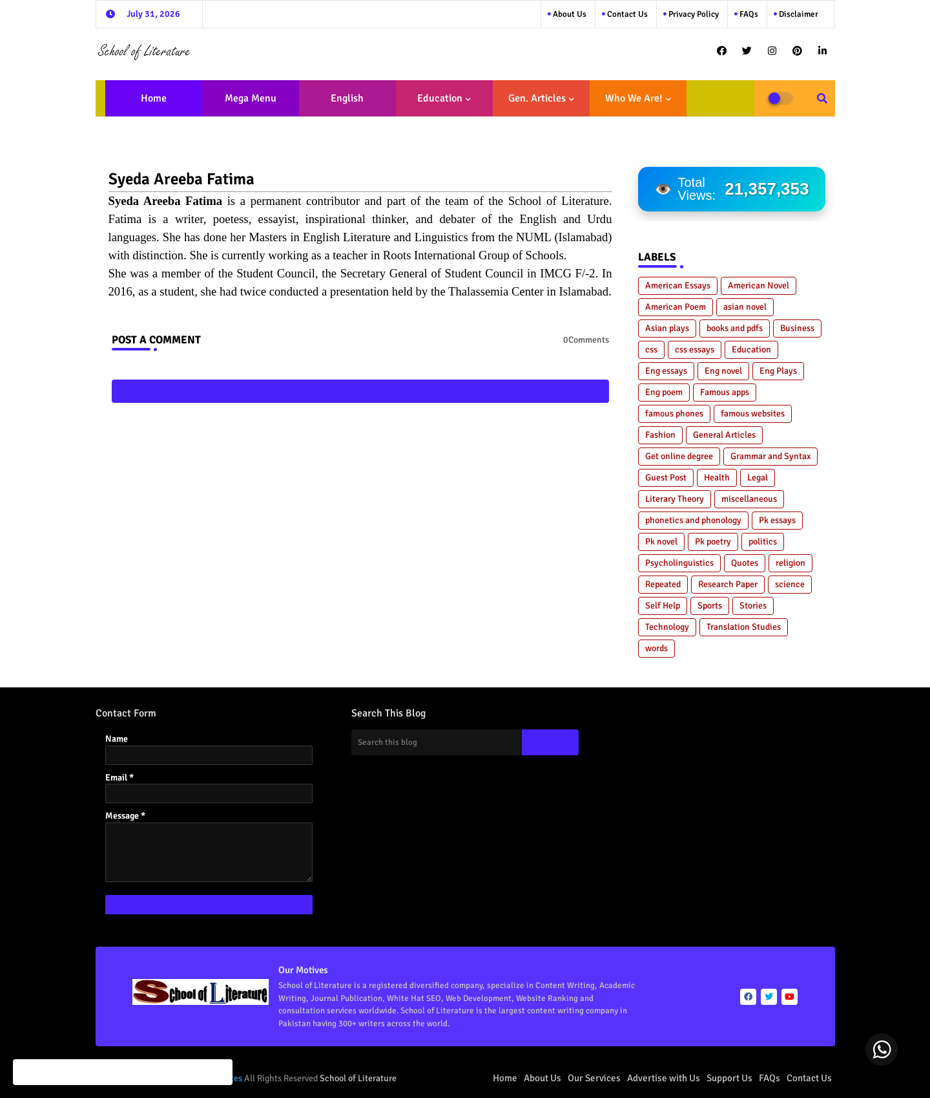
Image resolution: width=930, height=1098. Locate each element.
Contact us (626, 14)
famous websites (753, 413)
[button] (822, 98)
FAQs (748, 14)
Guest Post (666, 477)
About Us (568, 14)
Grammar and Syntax (770, 456)
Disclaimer (797, 14)
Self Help (662, 605)
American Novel (758, 285)
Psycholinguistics (679, 562)
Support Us (729, 1078)
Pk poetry (713, 541)
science (790, 584)
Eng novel (723, 370)
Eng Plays (778, 370)
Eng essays (666, 370)
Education (439, 98)
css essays (694, 349)
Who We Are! (634, 98)
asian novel (745, 306)
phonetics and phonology (693, 520)
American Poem (675, 306)
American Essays (677, 285)
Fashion (660, 434)
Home (154, 98)
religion (790, 562)
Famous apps (724, 392)
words (656, 648)
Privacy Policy (692, 14)
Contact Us (809, 1078)
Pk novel (661, 541)
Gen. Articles (537, 98)
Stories (753, 605)
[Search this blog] (436, 742)
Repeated (663, 584)
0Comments (586, 339)
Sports (710, 605)
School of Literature (358, 1078)
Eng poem (664, 392)
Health (717, 477)
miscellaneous (749, 498)
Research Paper (728, 584)
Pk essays (777, 520)
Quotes (744, 562)
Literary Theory (674, 498)
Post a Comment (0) (360, 391)
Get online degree (679, 456)
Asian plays (667, 328)
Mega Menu (250, 98)
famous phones (674, 413)
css (651, 349)
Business (797, 328)
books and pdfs (735, 328)
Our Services (594, 1078)
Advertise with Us (663, 1078)
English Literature (343, 104)
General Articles (724, 434)
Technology (667, 626)
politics (763, 541)
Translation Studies (744, 626)
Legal (757, 477)
